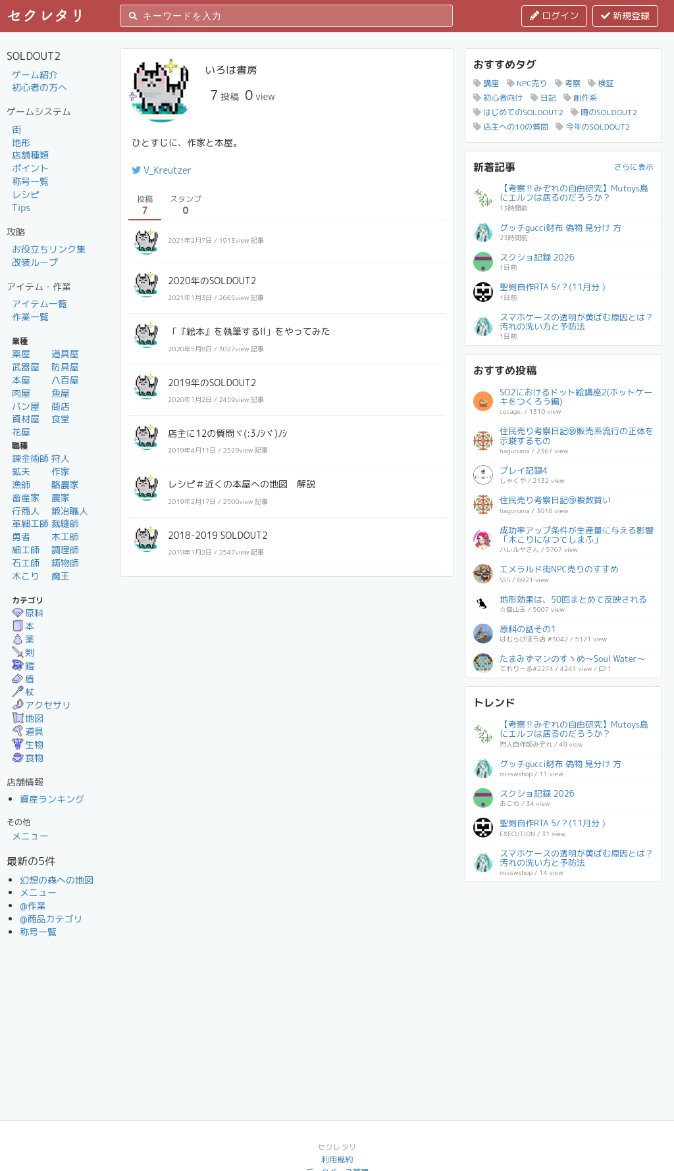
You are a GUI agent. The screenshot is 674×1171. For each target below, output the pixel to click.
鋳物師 (65, 563)
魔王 (60, 576)
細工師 (25, 549)
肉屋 (21, 393)
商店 (60, 406)
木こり (25, 576)
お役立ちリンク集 (49, 249)
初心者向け (498, 97)
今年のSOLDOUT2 (593, 126)
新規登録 (625, 15)
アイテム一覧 (39, 303)
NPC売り (527, 83)
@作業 (33, 905)
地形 (21, 142)
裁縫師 (65, 523)
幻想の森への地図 (56, 880)
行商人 (25, 511)
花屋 (21, 432)
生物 (27, 744)
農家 (60, 497)
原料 (27, 613)
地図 (27, 718)
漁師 (21, 484)
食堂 (60, 418)
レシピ (25, 194)
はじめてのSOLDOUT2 (518, 112)
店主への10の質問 (510, 126)
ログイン (554, 15)
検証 (600, 83)
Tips (21, 207)
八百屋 (65, 380)
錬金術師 (30, 458)
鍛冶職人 (69, 511)
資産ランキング (52, 799)
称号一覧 (30, 181)
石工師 (25, 563)
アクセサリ (41, 705)
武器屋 (25, 367)
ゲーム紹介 (35, 74)
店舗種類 (30, 155)
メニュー (30, 836)
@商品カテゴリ (51, 918)
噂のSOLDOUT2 (604, 112)
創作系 (580, 97)
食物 (27, 757)
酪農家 (65, 484)
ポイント (30, 168)
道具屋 (65, 353)
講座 (486, 83)
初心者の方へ (39, 87)
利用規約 (337, 1159)
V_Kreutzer (162, 170)
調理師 (65, 549)
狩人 (60, 458)
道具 (27, 731)
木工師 (65, 536)
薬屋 (21, 353)
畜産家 (25, 497)
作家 (60, 471)
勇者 (21, 536)
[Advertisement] (563, 972)
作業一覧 (30, 317)
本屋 (21, 380)
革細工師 (30, 523)
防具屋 (65, 367)
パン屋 (25, 406)
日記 (543, 97)
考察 (568, 83)
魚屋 (60, 393)
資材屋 (25, 418)
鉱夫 (21, 471)
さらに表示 (634, 166)
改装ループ (35, 262)
